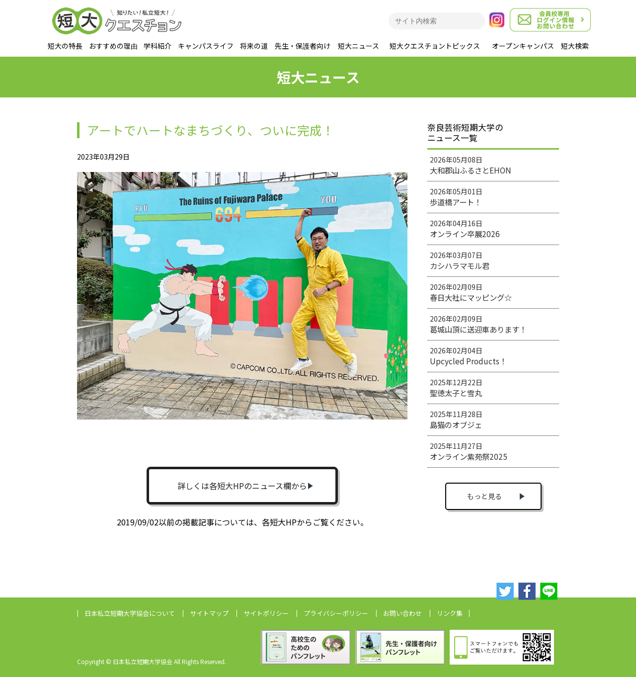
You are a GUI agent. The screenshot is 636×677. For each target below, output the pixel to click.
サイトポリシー (266, 613)
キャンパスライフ (206, 46)
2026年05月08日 (470, 165)
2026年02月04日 (468, 355)
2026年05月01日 (456, 196)
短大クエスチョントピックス (435, 46)
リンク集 (450, 613)
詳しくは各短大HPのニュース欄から (242, 486)
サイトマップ (209, 613)
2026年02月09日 (471, 292)
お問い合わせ (402, 613)
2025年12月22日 (456, 387)
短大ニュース (358, 46)
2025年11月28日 (456, 419)
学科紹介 (157, 46)
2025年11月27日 (468, 451)
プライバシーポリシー (336, 613)
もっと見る (484, 496)
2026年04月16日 (465, 228)
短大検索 (575, 46)
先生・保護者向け (302, 46)
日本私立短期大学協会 (129, 613)
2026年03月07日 (459, 260)
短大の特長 (65, 46)
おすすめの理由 (113, 46)
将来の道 (254, 46)
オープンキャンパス (523, 46)
